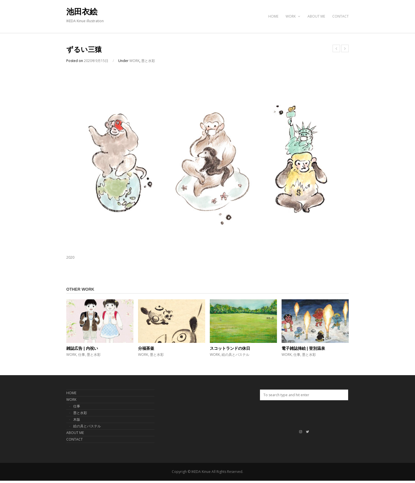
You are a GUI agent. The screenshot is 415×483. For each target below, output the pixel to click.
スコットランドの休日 (230, 348)
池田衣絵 (81, 12)
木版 (76, 419)
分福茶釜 (146, 348)
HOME (273, 16)
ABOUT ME (316, 16)
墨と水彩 (148, 60)
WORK (293, 16)
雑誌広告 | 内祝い (82, 348)
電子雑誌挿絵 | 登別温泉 (303, 348)
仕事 (81, 354)
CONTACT (340, 16)
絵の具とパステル (235, 354)
